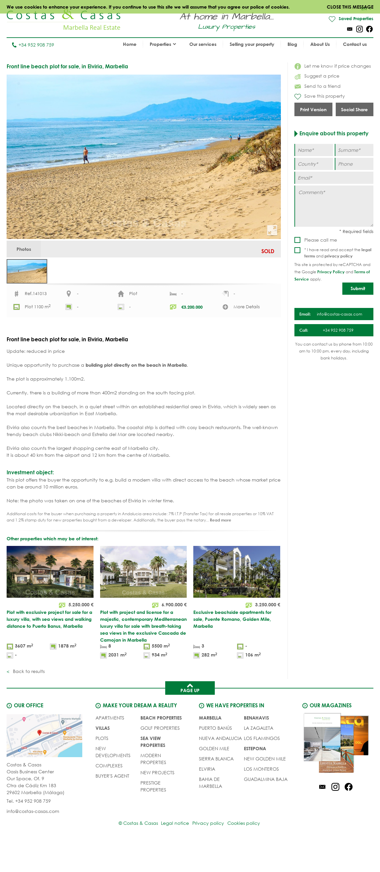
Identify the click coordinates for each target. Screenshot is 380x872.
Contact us (355, 44)
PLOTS (101, 766)
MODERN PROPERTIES (153, 786)
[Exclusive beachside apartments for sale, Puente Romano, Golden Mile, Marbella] (236, 631)
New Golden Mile (265, 787)
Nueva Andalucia (220, 766)
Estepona (255, 776)
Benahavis (256, 746)
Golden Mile (214, 776)
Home (129, 44)
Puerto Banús (215, 756)
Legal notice (172, 852)
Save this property (319, 96)
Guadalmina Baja (265, 807)
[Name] (313, 150)
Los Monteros (261, 797)
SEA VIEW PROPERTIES (152, 769)
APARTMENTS (109, 746)
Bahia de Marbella (210, 810)
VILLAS (102, 756)
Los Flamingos (262, 766)
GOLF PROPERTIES (160, 756)
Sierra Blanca (216, 787)
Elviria (207, 797)
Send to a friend (317, 86)
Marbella (210, 746)
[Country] (313, 164)
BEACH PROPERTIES (161, 746)
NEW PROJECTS (157, 800)
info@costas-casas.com (33, 840)
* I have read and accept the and (337, 253)
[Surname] (354, 150)
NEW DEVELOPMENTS (113, 780)
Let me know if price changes (332, 66)
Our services (202, 44)
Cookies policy (247, 852)
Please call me (320, 240)
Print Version (313, 110)
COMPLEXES (109, 793)
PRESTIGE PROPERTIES (153, 814)
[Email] (333, 178)
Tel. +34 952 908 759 (29, 830)
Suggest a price (316, 76)
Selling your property (252, 44)
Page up (190, 715)
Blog (292, 44)
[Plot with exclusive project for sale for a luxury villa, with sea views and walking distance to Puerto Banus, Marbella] (50, 631)
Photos (27, 251)
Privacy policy (208, 852)
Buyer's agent (112, 804)
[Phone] (354, 164)
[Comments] (333, 206)
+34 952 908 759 (33, 45)
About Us (320, 44)
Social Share (354, 110)
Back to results (28, 699)
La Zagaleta (258, 756)
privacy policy (338, 256)
